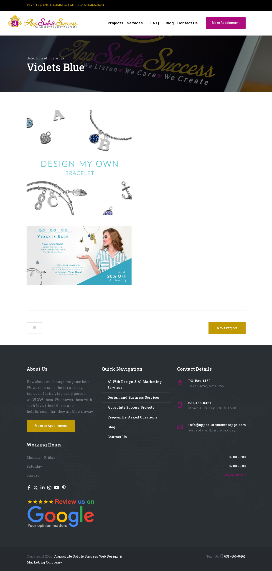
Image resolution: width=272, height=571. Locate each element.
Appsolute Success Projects (130, 407)
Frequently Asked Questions (132, 417)
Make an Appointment (51, 426)
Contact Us (187, 23)
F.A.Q (154, 23)
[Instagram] (49, 488)
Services (135, 23)
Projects (115, 23)
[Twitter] (36, 488)
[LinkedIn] (43, 488)
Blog (170, 23)
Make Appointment (225, 23)
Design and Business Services (133, 397)
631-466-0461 (53, 5)
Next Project (227, 328)
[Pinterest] (63, 488)
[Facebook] (29, 488)
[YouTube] (57, 488)
